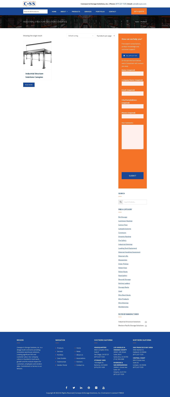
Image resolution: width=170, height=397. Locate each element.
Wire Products (123, 299)
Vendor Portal (62, 365)
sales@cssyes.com (139, 4)
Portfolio (100, 11)
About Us (80, 355)
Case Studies (61, 358)
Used (120, 291)
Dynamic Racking (124, 236)
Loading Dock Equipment (127, 248)
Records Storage (124, 279)
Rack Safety (122, 275)
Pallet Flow (122, 268)
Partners (80, 362)
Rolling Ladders (124, 283)
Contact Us (80, 365)
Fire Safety (122, 240)
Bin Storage (122, 217)
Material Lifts (123, 256)
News (78, 351)
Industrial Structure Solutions (129, 322)
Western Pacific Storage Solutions (131, 325)
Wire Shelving (123, 303)
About (63, 11)
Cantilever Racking (125, 221)
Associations (81, 358)
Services (88, 11)
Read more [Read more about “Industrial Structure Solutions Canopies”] (29, 85)
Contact (112, 11)
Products (76, 11)
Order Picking (123, 264)
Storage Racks (123, 287)
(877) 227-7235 (120, 4)
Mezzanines (122, 260)
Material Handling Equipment (129, 252)
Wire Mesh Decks (124, 295)
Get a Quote (139, 11)
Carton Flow (123, 225)
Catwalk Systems (124, 229)
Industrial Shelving (125, 244)
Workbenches (123, 307)
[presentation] (132, 160)
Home (54, 11)
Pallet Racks (123, 272)
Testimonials (61, 362)
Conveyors (122, 233)
